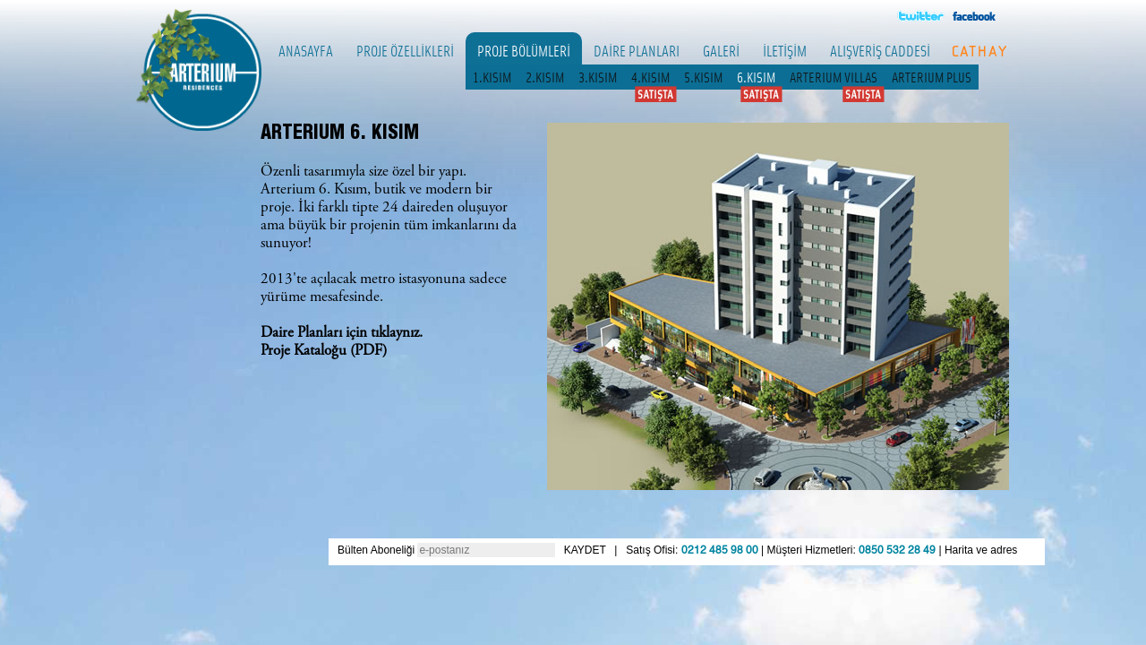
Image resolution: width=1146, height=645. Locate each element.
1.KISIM (492, 76)
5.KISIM (703, 76)
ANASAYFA (305, 50)
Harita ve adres (981, 550)
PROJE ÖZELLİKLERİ (405, 50)
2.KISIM (545, 76)
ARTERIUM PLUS (931, 76)
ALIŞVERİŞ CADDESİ (880, 50)
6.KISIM (756, 76)
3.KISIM (597, 76)
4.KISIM (650, 76)
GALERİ (721, 50)
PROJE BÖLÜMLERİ (523, 50)
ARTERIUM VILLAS (833, 76)
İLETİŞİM (785, 50)
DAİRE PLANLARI (637, 50)
